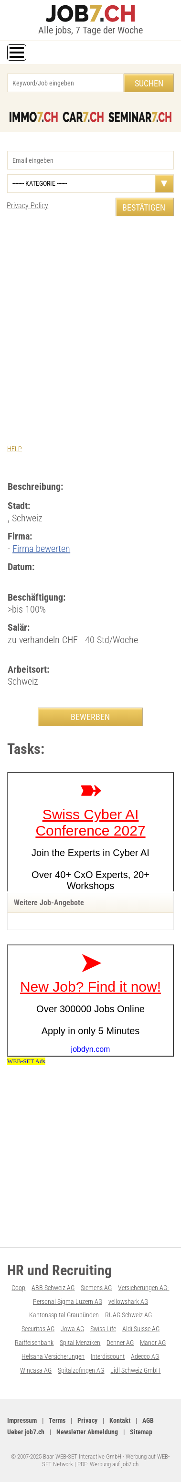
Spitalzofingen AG (81, 1370)
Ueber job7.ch (25, 1432)
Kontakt (119, 1420)
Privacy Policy (27, 205)
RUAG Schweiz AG (128, 1315)
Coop (18, 1287)
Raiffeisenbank (34, 1342)
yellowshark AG (128, 1301)
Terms (57, 1420)
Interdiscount (108, 1356)
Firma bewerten (41, 548)
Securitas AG (37, 1329)
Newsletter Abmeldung (87, 1432)
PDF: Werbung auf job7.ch (107, 1464)
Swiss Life (103, 1329)
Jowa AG (72, 1329)
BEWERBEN (90, 717)
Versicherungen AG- (143, 1287)
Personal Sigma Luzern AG (67, 1301)
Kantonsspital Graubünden (64, 1315)
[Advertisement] (90, 321)
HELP (14, 449)
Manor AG (153, 1342)
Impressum (22, 1420)
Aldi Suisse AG (141, 1329)
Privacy (87, 1420)
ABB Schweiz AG (53, 1287)
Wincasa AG (36, 1370)
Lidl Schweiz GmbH (135, 1370)
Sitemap (141, 1432)
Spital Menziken (80, 1342)
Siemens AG (96, 1287)
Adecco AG (145, 1356)
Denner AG (120, 1342)
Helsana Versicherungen (53, 1356)
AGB (148, 1420)
